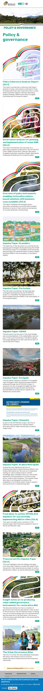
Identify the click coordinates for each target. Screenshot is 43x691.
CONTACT (33, 673)
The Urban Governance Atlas (18, 652)
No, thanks (13, 688)
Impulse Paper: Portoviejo (16, 288)
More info (36, 684)
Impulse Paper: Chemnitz (16, 420)
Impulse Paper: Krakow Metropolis (21, 464)
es (23, 3)
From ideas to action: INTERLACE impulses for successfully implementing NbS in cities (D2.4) (20, 517)
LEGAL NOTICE (8, 673)
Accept (4, 688)
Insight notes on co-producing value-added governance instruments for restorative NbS (20, 602)
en (20, 3)
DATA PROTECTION (21, 673)
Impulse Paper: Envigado (16, 378)
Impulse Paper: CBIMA (14, 331)
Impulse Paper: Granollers (16, 243)
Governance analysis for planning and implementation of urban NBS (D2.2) (20, 142)
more (37, 98)
